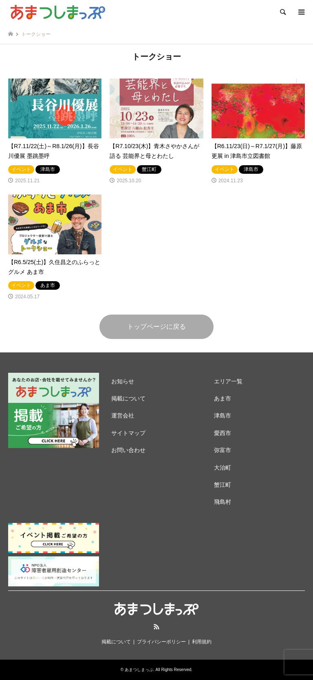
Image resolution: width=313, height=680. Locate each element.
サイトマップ (128, 433)
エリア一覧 (228, 381)
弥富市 (222, 450)
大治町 (222, 467)
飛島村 (222, 502)
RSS (156, 627)
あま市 (222, 398)
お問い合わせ (128, 450)
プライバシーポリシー (161, 642)
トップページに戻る (156, 326)
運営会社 (122, 415)
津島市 (222, 415)
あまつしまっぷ (139, 669)
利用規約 (202, 642)
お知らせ (122, 381)
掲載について (128, 398)
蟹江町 (222, 484)
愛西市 (222, 433)
